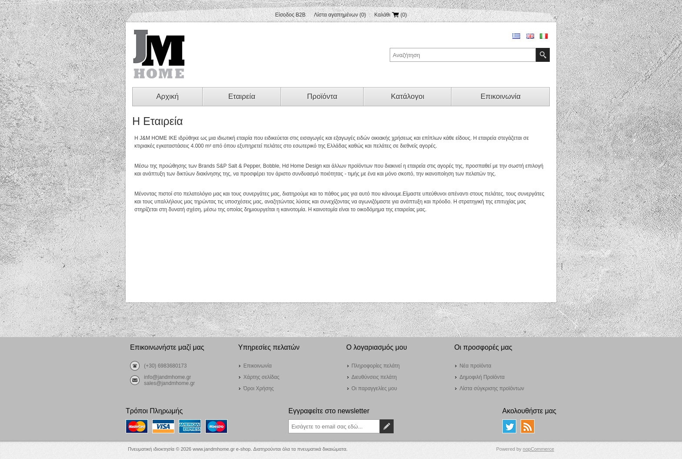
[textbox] (463, 55)
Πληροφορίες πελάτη (375, 366)
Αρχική (167, 96)
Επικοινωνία (501, 96)
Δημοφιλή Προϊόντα (482, 377)
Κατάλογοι (408, 96)
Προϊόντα (322, 96)
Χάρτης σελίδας (261, 377)
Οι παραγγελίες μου (374, 388)
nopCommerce (538, 449)
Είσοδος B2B (290, 15)
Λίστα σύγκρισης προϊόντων (491, 388)
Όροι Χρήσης (258, 388)
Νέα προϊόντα (475, 366)
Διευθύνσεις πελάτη (374, 377)
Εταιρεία (241, 96)
